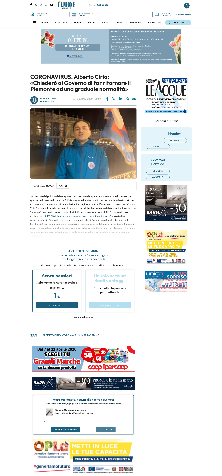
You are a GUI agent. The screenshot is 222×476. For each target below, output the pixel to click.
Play (61, 186)
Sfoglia (175, 140)
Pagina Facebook (32, 4)
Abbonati (102, 4)
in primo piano (90, 335)
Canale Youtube (51, 4)
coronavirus (71, 335)
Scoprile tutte (109, 305)
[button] (34, 22)
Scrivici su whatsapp (47, 4)
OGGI (40, 15)
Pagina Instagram (42, 4)
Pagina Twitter (37, 4)
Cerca (187, 5)
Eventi (82, 15)
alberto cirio (51, 335)
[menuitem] (45, 22)
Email (46, 421)
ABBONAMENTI (183, 14)
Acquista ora (56, 305)
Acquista (157, 146)
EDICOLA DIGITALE (163, 14)
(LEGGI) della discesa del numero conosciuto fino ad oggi (76, 215)
